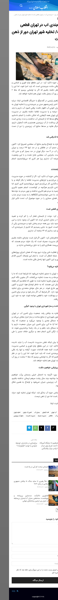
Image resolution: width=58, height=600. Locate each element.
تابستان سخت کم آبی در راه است (27, 466)
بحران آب (28, 412)
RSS (4, 591)
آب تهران (44, 412)
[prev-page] (52, 510)
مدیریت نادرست (21, 416)
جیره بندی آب (50, 416)
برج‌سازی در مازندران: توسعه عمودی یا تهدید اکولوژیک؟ (17, 444)
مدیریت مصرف (33, 416)
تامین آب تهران (18, 412)
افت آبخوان (36, 412)
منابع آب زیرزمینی (9, 416)
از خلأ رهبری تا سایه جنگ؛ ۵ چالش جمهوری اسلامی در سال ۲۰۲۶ (22, 482)
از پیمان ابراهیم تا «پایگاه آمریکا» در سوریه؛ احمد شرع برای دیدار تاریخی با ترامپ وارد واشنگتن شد (42, 447)
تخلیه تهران (8, 412)
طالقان (41, 416)
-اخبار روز (48, 15)
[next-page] (48, 510)
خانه (54, 15)
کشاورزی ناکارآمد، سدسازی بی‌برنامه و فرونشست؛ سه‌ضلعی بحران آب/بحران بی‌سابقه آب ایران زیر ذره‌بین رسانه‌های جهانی (22, 498)
